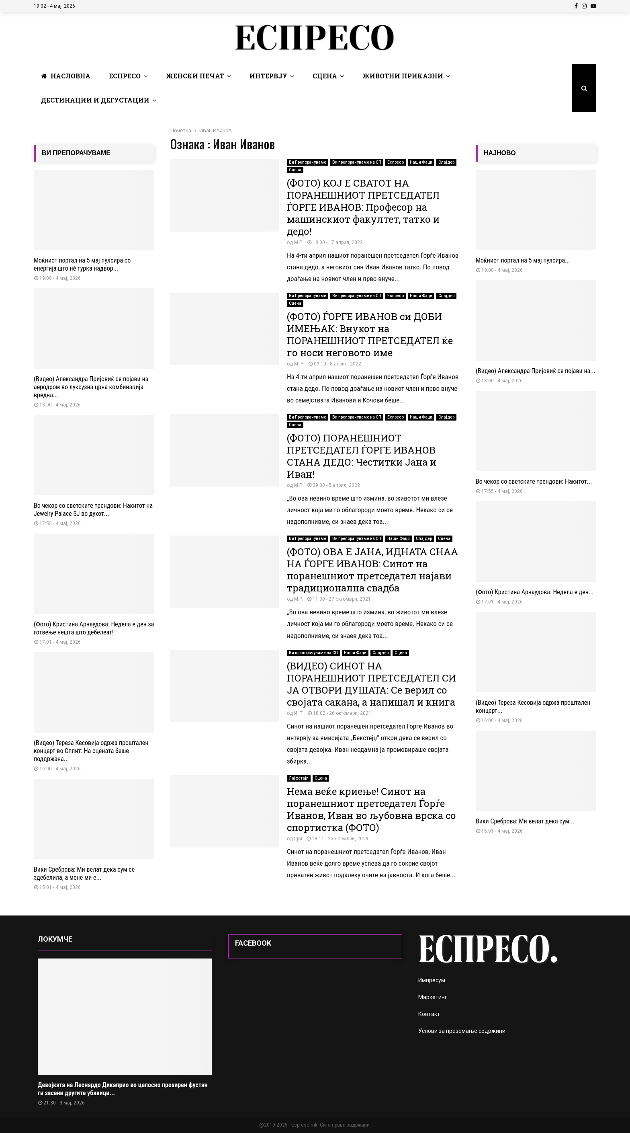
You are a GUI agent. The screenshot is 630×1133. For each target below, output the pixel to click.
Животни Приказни (402, 76)
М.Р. (298, 242)
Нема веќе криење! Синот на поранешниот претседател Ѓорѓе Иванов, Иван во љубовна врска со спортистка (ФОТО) (371, 809)
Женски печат (195, 76)
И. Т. (299, 713)
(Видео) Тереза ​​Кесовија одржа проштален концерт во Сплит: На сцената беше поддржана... (91, 751)
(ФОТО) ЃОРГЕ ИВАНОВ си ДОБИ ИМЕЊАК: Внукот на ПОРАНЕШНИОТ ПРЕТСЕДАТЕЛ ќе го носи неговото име (370, 334)
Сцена (325, 76)
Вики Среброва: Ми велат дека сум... (525, 821)
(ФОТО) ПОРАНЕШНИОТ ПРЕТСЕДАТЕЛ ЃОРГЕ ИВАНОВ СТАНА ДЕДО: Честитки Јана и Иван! (361, 455)
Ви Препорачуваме (307, 162)
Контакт (429, 1014)
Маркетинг (432, 997)
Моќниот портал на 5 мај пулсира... (523, 260)
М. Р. (299, 364)
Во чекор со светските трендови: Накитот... (534, 481)
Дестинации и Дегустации (95, 100)
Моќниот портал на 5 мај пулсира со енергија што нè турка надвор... (82, 264)
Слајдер (446, 162)
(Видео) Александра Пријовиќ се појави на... (535, 371)
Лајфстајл (299, 778)
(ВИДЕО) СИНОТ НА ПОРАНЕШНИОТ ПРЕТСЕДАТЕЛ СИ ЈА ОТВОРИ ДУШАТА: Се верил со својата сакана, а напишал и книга (371, 683)
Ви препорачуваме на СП (356, 162)
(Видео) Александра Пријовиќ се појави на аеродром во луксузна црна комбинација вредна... (91, 387)
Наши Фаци (421, 162)
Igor (298, 839)
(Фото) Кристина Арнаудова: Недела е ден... (534, 592)
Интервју (268, 76)
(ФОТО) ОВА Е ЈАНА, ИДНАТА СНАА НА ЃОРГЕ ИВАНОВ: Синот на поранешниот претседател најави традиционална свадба (372, 569)
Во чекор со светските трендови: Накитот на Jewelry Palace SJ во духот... (93, 509)
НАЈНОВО (500, 153)
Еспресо (125, 76)
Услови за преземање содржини (461, 1031)
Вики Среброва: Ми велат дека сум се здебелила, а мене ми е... (84, 873)
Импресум (431, 980)
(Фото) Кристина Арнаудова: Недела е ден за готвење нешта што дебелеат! (94, 628)
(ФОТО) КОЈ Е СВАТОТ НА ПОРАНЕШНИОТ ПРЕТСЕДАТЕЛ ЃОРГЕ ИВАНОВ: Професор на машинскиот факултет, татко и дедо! (363, 207)
